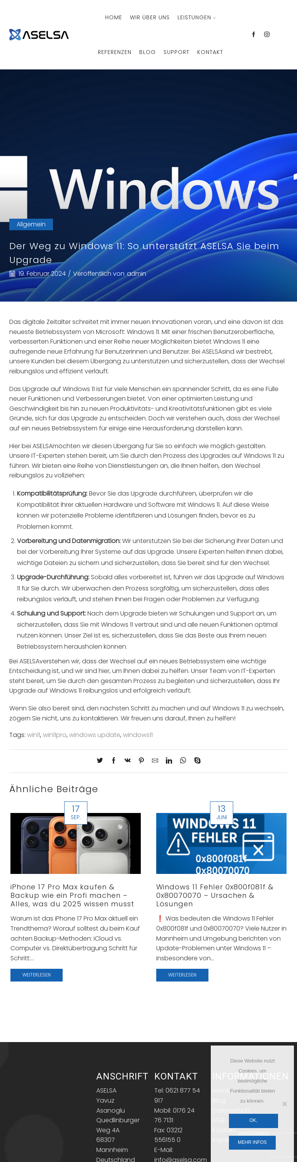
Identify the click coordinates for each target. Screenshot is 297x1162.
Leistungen (197, 17)
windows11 (138, 734)
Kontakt (210, 52)
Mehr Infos (252, 1142)
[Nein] (284, 1104)
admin (136, 274)
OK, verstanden (253, 1123)
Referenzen (114, 52)
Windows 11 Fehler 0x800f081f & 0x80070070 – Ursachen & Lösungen (214, 895)
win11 (33, 734)
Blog (147, 52)
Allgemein (31, 224)
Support (176, 52)
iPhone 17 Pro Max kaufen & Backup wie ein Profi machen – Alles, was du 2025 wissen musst (72, 895)
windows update (94, 734)
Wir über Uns (150, 17)
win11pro (55, 734)
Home (113, 17)
